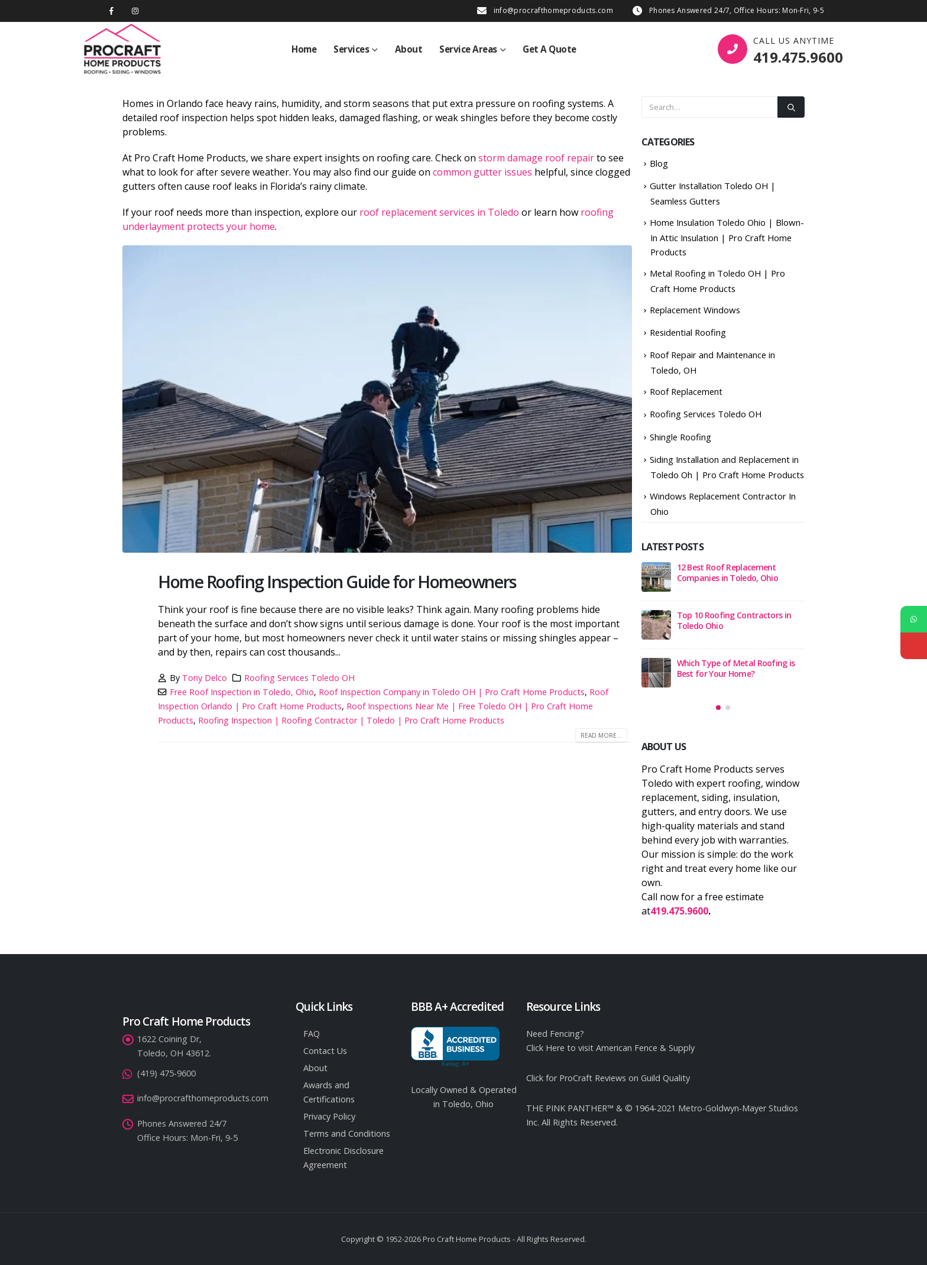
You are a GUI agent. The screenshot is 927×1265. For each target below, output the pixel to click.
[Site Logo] (122, 49)
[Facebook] (111, 11)
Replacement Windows (695, 310)
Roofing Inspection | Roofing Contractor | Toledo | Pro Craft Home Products (351, 720)
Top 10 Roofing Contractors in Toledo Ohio (734, 620)
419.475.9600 (798, 57)
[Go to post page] (656, 577)
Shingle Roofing (680, 437)
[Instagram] (135, 11)
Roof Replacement (686, 391)
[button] (718, 707)
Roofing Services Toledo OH (299, 677)
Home (303, 49)
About (409, 49)
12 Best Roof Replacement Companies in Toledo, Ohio (728, 572)
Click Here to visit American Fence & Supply (610, 1047)
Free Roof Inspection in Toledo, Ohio (242, 692)
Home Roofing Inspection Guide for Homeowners (337, 581)
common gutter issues (482, 172)
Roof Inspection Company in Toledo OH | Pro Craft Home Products (452, 692)
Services (351, 49)
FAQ (311, 1033)
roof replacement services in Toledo (439, 212)
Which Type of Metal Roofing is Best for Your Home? (736, 668)
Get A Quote (549, 49)
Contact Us (325, 1050)
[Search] (791, 107)
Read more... (601, 735)
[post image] (377, 399)
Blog (659, 163)
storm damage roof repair (536, 157)
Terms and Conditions (346, 1133)
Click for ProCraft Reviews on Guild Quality (608, 1078)
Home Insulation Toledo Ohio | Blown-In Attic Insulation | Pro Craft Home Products (727, 237)
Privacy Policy (329, 1116)
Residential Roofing (688, 332)
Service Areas (468, 49)
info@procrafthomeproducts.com (553, 10)
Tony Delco (204, 677)
